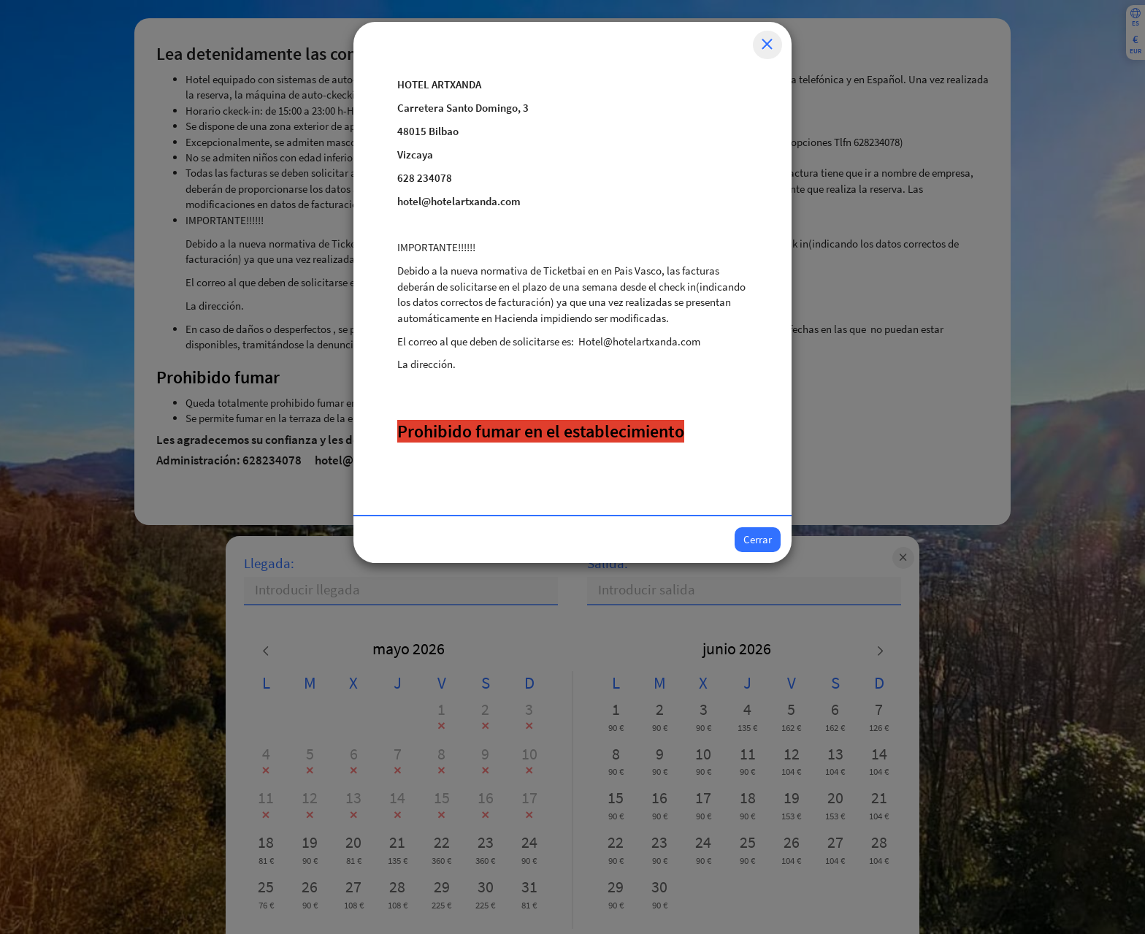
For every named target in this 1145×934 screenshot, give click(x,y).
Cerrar (757, 539)
